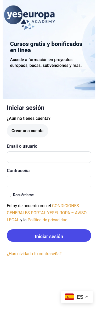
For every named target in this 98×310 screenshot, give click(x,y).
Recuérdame (20, 195)
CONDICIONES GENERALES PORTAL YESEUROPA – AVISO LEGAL (47, 212)
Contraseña (18, 170)
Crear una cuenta (27, 130)
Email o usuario (22, 146)
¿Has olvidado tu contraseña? (34, 253)
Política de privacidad (47, 219)
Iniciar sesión (49, 236)
